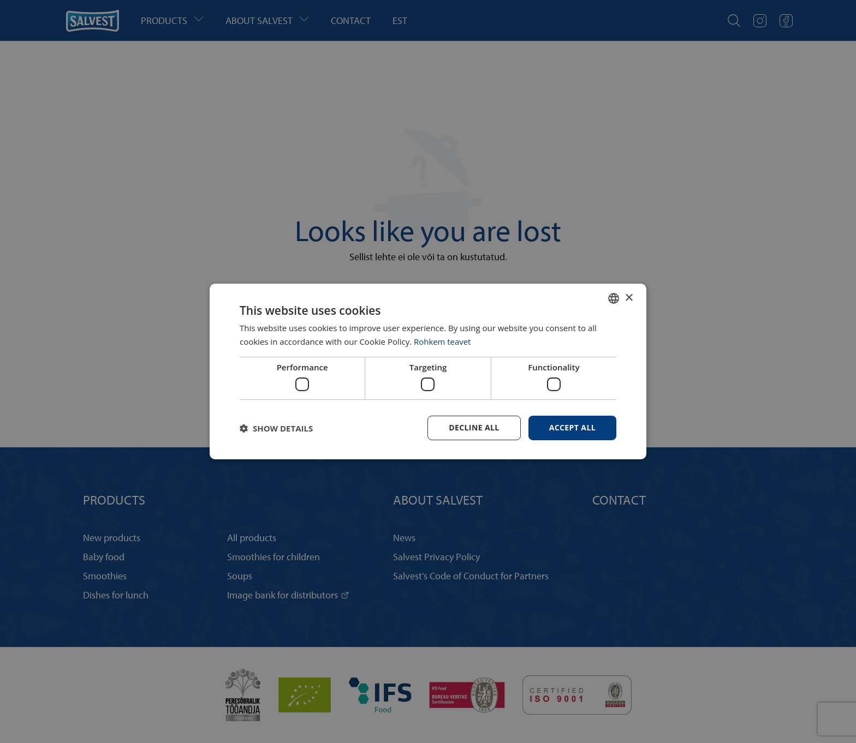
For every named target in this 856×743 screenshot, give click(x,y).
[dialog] (428, 371)
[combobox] (613, 298)
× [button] (629, 297)
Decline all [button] (474, 427)
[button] (276, 428)
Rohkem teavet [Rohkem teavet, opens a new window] (442, 341)
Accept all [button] (572, 427)
